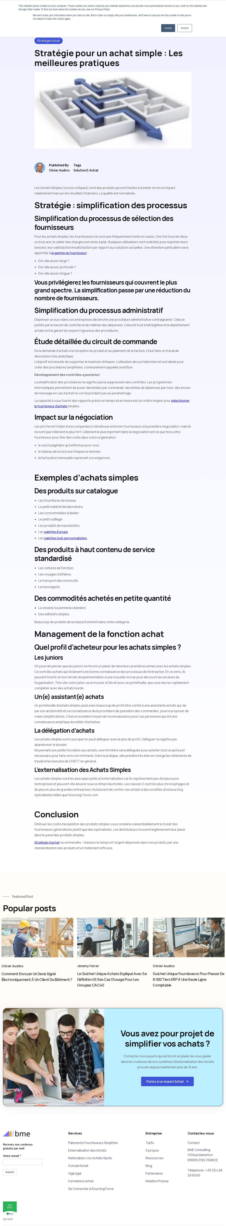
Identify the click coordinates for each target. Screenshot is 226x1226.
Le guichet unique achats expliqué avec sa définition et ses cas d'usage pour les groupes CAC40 (111, 983)
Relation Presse (157, 1181)
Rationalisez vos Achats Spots (90, 1158)
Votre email (11, 1155)
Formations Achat (81, 1181)
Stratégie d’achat (46, 842)
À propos (152, 1150)
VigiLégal (74, 1173)
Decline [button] (185, 28)
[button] (167, 1081)
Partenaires (154, 1173)
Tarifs (150, 1143)
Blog (149, 1166)
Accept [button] (168, 28)
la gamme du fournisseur (69, 253)
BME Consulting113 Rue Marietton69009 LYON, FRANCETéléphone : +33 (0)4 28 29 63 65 (205, 1162)
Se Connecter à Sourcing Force (91, 1189)
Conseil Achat (78, 1166)
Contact (194, 1143)
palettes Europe (56, 532)
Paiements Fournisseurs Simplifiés (93, 1143)
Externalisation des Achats (87, 1150)
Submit (10, 1172)
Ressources (155, 1158)
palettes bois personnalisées (65, 538)
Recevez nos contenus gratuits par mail (18, 1146)
